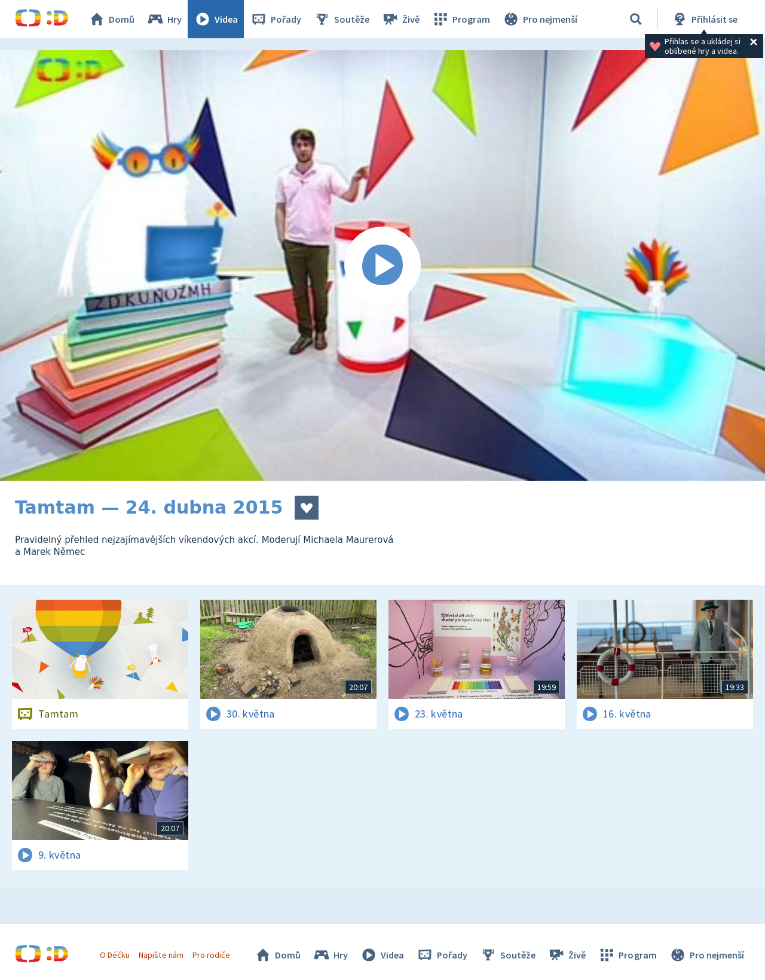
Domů (111, 19)
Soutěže (341, 19)
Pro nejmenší (539, 19)
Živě (400, 19)
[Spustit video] (382, 265)
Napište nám (161, 955)
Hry (164, 19)
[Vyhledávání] (635, 19)
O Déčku (115, 955)
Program (461, 19)
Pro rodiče (211, 955)
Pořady (275, 19)
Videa (216, 19)
